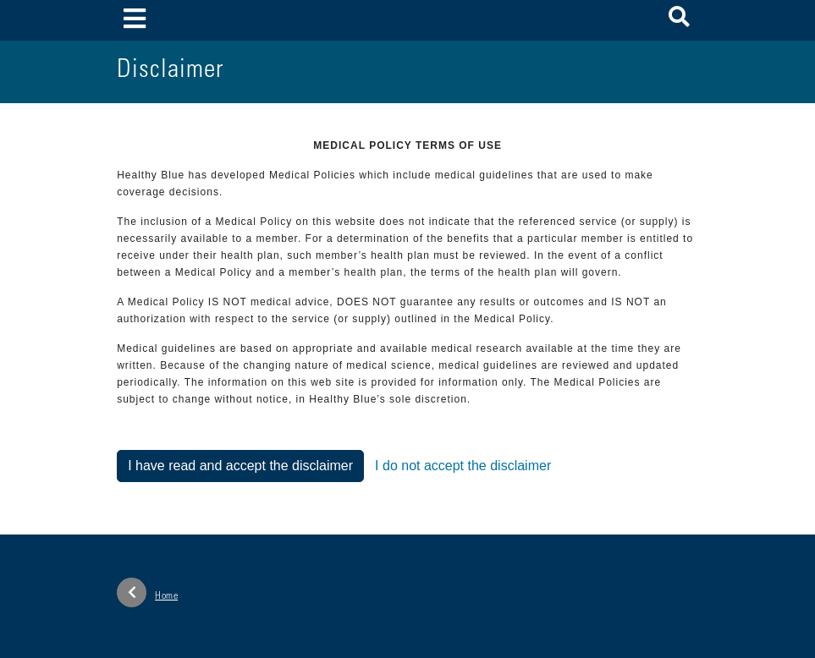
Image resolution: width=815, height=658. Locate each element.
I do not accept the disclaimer (463, 465)
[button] (679, 20)
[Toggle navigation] (134, 19)
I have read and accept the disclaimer (240, 465)
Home (147, 592)
